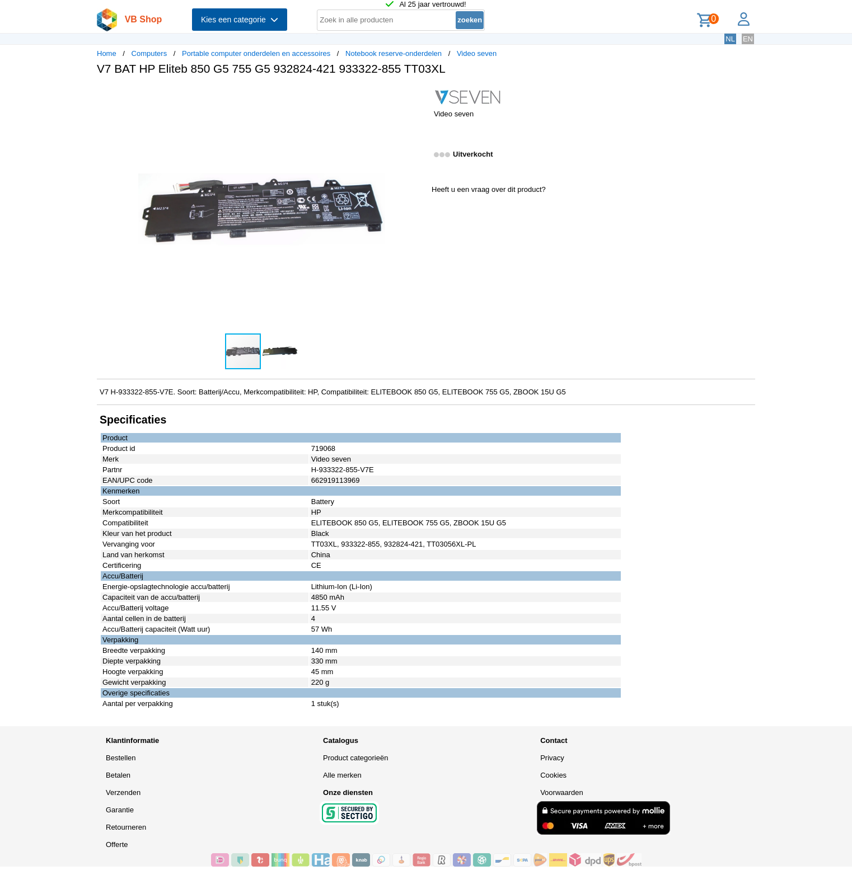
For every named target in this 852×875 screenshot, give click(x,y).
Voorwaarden (561, 792)
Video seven (477, 53)
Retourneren (126, 827)
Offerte (117, 844)
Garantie (120, 810)
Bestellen (120, 758)
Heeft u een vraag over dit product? (489, 189)
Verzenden (123, 792)
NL (730, 39)
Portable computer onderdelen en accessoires (256, 53)
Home (106, 53)
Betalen (118, 775)
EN (748, 39)
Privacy (552, 758)
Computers (149, 53)
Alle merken (342, 775)
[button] (416, 96)
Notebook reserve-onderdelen (393, 53)
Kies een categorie (239, 19)
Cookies (553, 775)
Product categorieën (355, 758)
